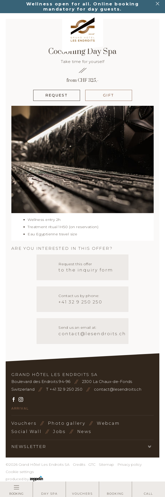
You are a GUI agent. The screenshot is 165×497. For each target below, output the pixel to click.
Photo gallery (66, 423)
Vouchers (23, 423)
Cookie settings (20, 471)
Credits (79, 464)
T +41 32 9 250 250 (64, 389)
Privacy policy (129, 464)
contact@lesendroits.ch (117, 389)
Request (56, 95)
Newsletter (28, 446)
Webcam (108, 423)
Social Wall (26, 431)
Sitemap (106, 464)
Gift (108, 95)
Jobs (59, 431)
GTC (91, 464)
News (84, 431)
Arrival (20, 408)
